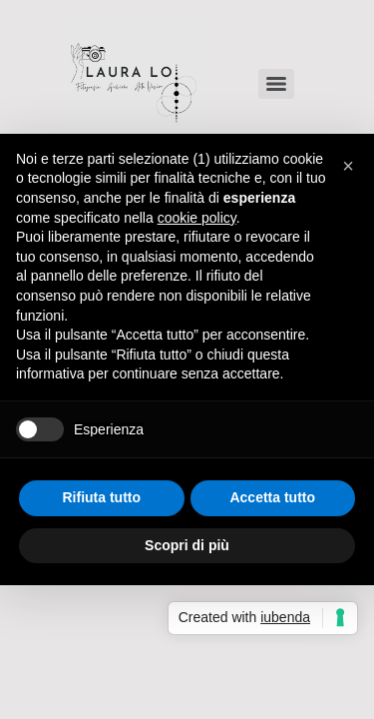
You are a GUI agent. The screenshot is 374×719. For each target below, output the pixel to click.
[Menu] (276, 84)
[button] (348, 166)
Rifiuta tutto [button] (101, 497)
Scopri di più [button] (187, 545)
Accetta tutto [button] (272, 497)
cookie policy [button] (197, 218)
